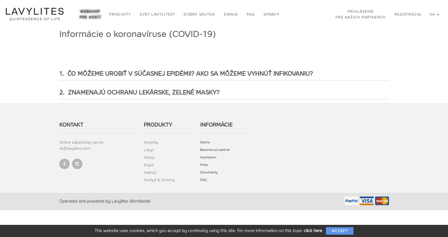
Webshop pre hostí (90, 14)
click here (313, 230)
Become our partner (215, 150)
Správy (271, 14)
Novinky (151, 142)
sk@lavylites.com (74, 148)
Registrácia (407, 14)
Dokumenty (209, 172)
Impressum (208, 157)
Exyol (149, 165)
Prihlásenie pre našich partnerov (360, 14)
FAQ (251, 14)
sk (434, 14)
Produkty (120, 14)
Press (204, 165)
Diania (231, 14)
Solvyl (149, 157)
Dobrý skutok (199, 14)
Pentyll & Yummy (159, 180)
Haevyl (150, 172)
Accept (340, 231)
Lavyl (148, 150)
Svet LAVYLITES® (157, 14)
